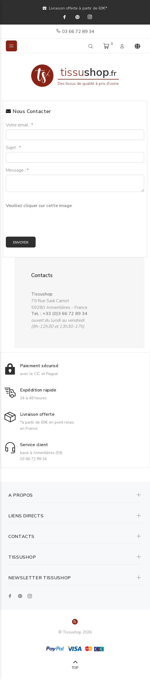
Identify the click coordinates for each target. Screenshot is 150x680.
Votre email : (19, 125)
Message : (17, 170)
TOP (75, 667)
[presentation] (48, 219)
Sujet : (13, 148)
